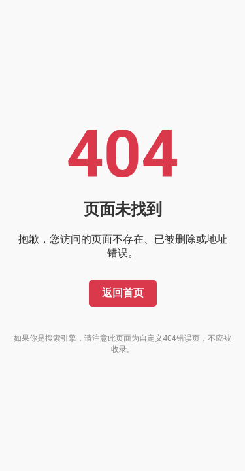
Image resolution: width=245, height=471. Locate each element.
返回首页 (123, 293)
